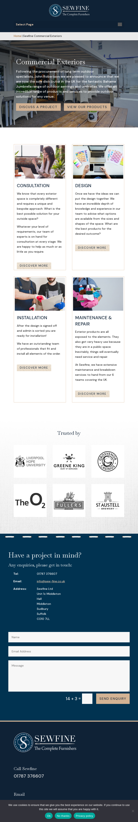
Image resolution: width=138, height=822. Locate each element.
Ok (49, 815)
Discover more (34, 265)
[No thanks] (133, 811)
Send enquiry (112, 698)
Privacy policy (84, 815)
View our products (87, 107)
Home (17, 36)
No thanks (63, 815)
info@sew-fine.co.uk (51, 581)
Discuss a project (38, 107)
